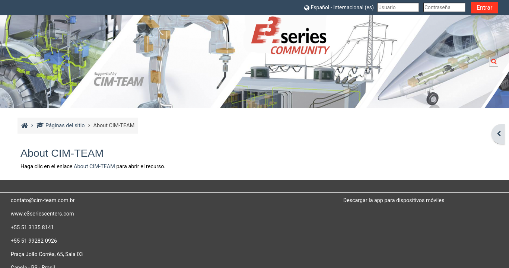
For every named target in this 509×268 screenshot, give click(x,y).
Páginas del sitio (60, 125)
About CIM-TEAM (94, 166)
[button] (339, 7)
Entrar (484, 7)
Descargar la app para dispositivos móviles (394, 200)
